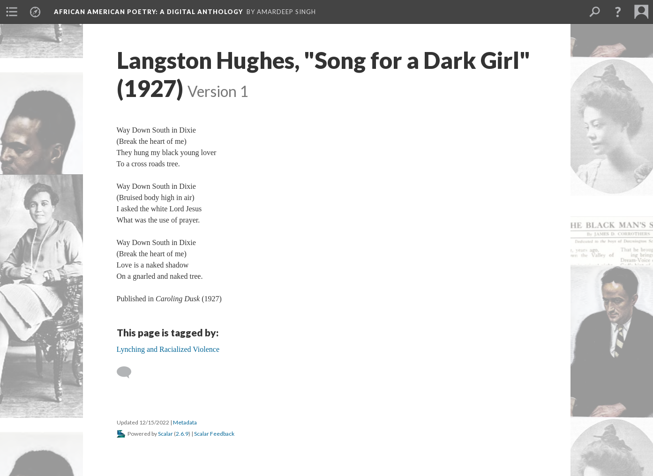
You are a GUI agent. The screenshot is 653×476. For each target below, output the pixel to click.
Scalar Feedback (214, 433)
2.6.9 (182, 433)
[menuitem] (11, 11)
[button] (618, 11)
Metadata (185, 422)
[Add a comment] (128, 372)
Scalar (165, 433)
